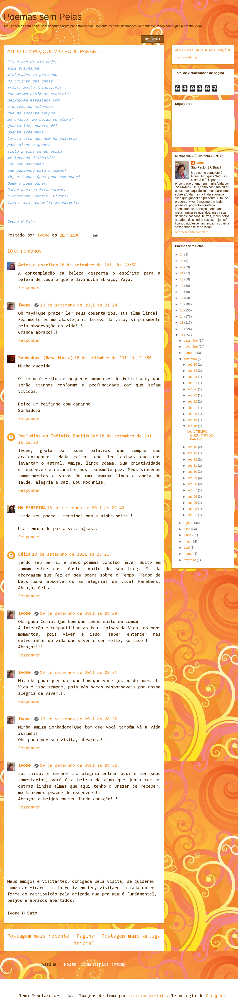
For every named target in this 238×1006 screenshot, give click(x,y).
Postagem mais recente (38, 936)
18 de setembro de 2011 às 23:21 (70, 554)
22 (182, 267)
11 (182, 335)
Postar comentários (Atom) (95, 964)
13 (182, 322)
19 (182, 285)
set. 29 (192, 370)
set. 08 (192, 484)
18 (182, 292)
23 (182, 261)
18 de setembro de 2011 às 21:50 (113, 358)
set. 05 (192, 502)
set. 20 (192, 414)
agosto (189, 523)
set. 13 (192, 453)
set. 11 (192, 465)
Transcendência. (186, 57)
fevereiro (190, 560)
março (188, 553)
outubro (189, 353)
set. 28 (192, 377)
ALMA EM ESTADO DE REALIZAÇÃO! (202, 50)
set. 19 (192, 420)
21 (182, 273)
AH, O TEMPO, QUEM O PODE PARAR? (200, 435)
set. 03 (192, 509)
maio (187, 541)
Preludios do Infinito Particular (58, 436)
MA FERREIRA (32, 508)
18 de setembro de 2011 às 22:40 (85, 508)
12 (182, 329)
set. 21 (192, 408)
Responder (29, 288)
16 (182, 304)
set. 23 (192, 395)
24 (182, 254)
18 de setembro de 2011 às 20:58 (98, 265)
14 (182, 316)
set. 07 (192, 490)
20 (182, 279)
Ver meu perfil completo (191, 232)
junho (188, 535)
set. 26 (192, 389)
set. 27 (192, 383)
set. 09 (192, 478)
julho (187, 529)
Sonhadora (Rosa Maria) (45, 358)
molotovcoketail (147, 996)
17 (182, 298)
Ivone (25, 305)
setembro (191, 359)
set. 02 (192, 515)
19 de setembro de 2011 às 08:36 (78, 765)
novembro (191, 346)
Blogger (214, 996)
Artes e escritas (38, 265)
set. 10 (192, 471)
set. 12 (192, 459)
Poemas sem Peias (43, 17)
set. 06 (192, 496)
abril (187, 547)
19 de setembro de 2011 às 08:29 (78, 613)
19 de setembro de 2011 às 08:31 (78, 673)
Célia (24, 554)
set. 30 (192, 364)
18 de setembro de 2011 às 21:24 (78, 305)
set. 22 (192, 401)
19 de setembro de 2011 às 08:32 (78, 719)
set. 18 (192, 426)
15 (182, 310)
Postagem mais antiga (131, 936)
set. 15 (192, 447)
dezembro (191, 340)
